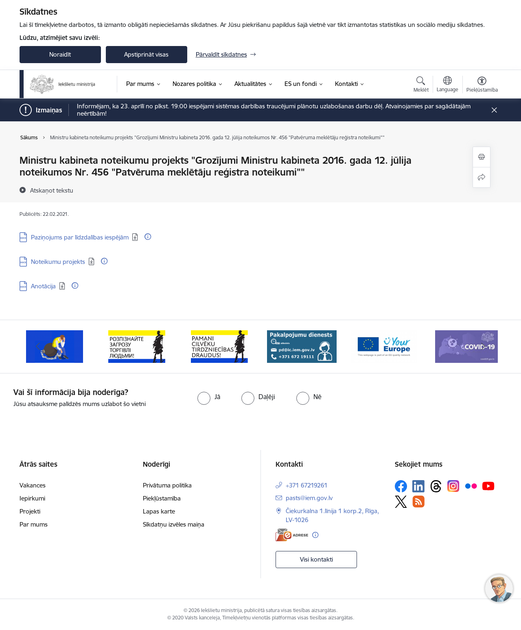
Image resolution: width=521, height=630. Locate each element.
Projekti (30, 511)
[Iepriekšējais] (38, 346)
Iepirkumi (32, 498)
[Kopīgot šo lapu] (481, 177)
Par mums (34, 524)
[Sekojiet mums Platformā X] (401, 502)
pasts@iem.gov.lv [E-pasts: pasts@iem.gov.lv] (309, 498)
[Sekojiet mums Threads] (436, 486)
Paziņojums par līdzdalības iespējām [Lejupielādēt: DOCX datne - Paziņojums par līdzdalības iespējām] (80, 237)
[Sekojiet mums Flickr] (471, 486)
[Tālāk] (483, 346)
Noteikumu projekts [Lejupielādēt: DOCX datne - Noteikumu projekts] (58, 262)
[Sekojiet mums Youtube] (488, 486)
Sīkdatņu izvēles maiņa (173, 524)
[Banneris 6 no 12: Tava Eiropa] (384, 346)
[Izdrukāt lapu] (481, 157)
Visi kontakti (316, 559)
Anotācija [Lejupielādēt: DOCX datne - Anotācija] (43, 286)
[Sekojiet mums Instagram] (453, 486)
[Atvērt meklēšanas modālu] (421, 85)
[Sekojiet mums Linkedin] (418, 486)
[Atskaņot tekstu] (51, 190)
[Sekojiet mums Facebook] (401, 486)
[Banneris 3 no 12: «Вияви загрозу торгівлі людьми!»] (136, 346)
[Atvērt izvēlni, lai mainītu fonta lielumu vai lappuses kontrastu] (482, 85)
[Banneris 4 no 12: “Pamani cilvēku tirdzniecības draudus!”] (219, 346)
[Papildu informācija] (147, 236)
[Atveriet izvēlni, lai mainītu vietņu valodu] (447, 85)
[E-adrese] (292, 535)
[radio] (208, 397)
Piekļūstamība (162, 498)
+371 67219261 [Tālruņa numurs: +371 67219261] (307, 485)
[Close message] (494, 110)
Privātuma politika (167, 485)
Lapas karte (159, 511)
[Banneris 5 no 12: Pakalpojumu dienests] (302, 346)
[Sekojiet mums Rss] (418, 501)
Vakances (33, 485)
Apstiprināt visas (146, 54)
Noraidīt (60, 54)
